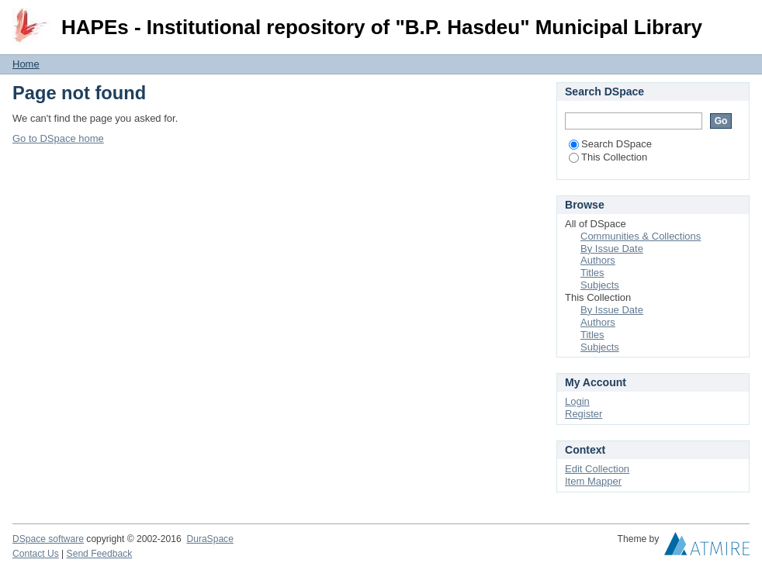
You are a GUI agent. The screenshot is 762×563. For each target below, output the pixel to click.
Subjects (599, 285)
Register (583, 414)
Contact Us (35, 553)
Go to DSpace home (58, 138)
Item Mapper (593, 481)
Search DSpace (610, 144)
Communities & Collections (640, 236)
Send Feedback (100, 553)
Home (26, 64)
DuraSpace (209, 539)
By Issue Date (611, 248)
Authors (597, 260)
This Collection (608, 157)
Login (737, 19)
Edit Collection (597, 469)
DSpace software (48, 539)
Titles (592, 272)
